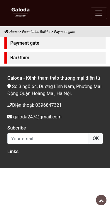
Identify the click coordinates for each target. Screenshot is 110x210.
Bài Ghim (19, 57)
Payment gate (64, 32)
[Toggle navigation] (99, 13)
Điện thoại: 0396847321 (34, 105)
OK (96, 138)
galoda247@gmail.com (34, 117)
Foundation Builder (36, 32)
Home (11, 32)
